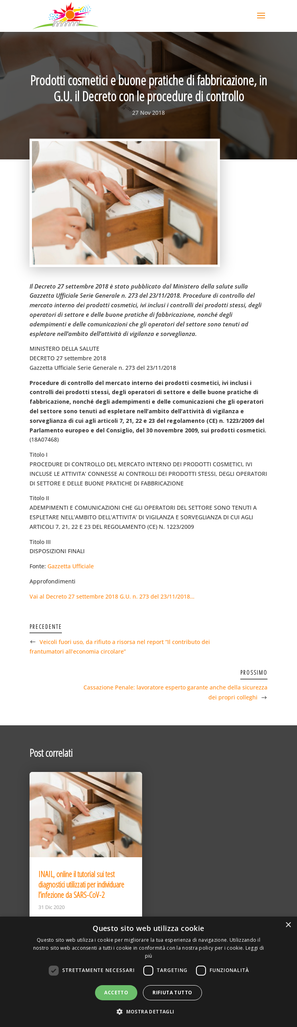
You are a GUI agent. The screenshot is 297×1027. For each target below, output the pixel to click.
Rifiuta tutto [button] (172, 992)
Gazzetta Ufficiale (71, 566)
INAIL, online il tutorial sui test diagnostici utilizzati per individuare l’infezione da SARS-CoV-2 (81, 884)
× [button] (288, 925)
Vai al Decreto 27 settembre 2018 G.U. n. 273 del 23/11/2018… (112, 596)
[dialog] (148, 972)
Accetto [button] (116, 992)
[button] (148, 1011)
